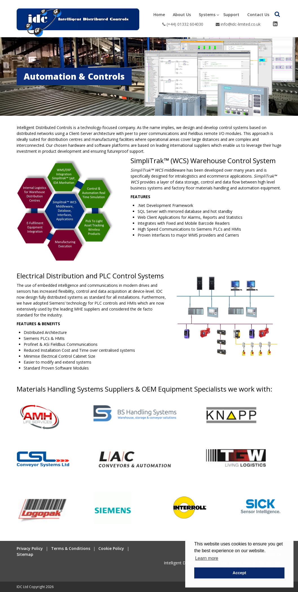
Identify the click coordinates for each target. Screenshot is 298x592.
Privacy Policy (30, 548)
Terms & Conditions (70, 548)
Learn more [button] (206, 558)
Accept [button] (239, 573)
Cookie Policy (111, 548)
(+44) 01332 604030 (182, 24)
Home (159, 14)
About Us (182, 14)
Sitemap (25, 554)
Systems (207, 14)
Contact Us (258, 14)
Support (231, 14)
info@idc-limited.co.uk (238, 24)
